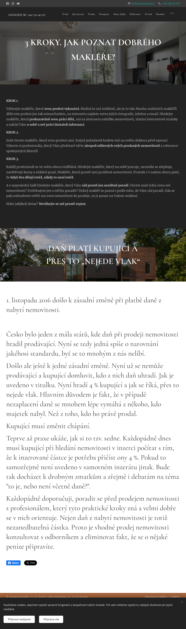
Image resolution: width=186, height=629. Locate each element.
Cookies (175, 596)
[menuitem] (69, 14)
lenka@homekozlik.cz (143, 3)
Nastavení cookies (156, 596)
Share (13, 562)
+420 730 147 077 (171, 3)
